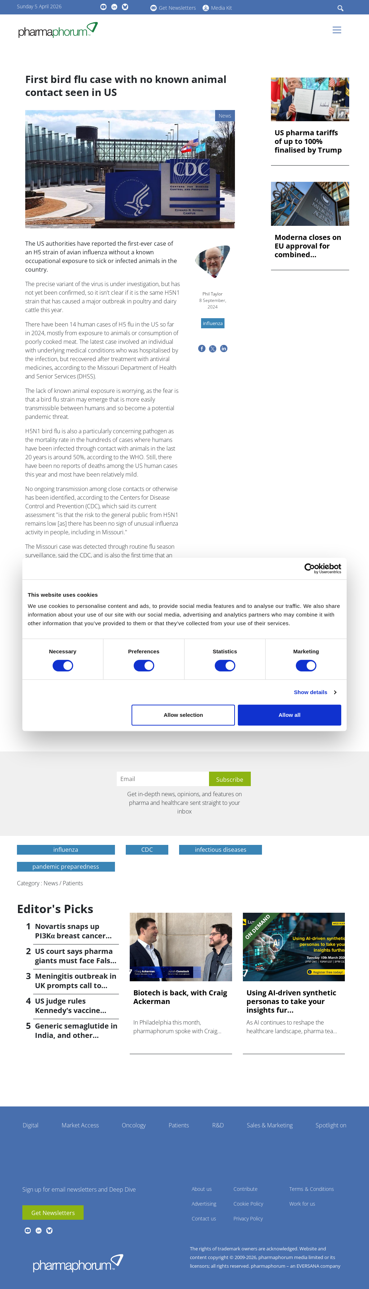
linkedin (114, 6)
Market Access (80, 1125)
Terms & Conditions (311, 1188)
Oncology (134, 1125)
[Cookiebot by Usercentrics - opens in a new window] (309, 568)
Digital (31, 1125)
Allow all (290, 715)
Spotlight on (331, 1125)
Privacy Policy (248, 1218)
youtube (103, 6)
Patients (179, 1125)
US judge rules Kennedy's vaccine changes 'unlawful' (68, 1010)
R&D (218, 1125)
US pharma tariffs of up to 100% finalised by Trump (308, 141)
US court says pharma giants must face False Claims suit (75, 960)
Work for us (302, 1203)
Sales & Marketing (270, 1125)
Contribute (246, 1188)
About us (202, 1188)
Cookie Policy (248, 1203)
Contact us (204, 1218)
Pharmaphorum (78, 1263)
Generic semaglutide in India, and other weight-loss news (76, 1035)
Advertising (204, 1203)
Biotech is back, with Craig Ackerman (180, 997)
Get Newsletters (177, 7)
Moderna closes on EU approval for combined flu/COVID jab (308, 246)
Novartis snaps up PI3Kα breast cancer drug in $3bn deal (70, 935)
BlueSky (125, 6)
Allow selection (183, 715)
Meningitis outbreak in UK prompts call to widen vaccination (75, 985)
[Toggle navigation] (339, 30)
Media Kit (221, 7)
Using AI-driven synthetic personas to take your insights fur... (291, 1001)
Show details (311, 692)
